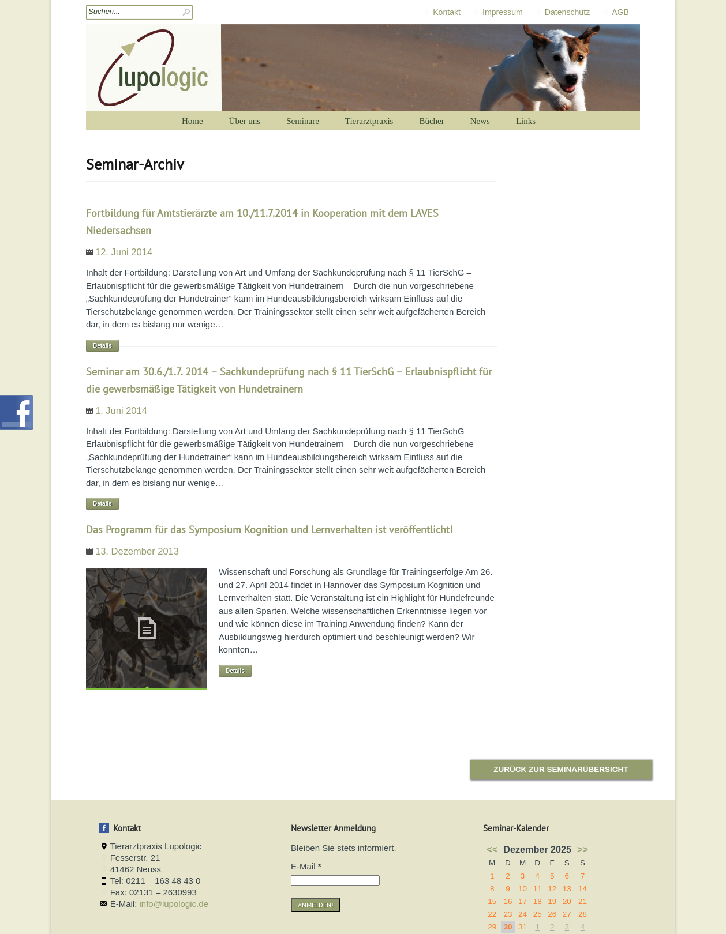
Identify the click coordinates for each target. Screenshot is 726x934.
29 (492, 926)
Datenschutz (567, 12)
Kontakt (447, 12)
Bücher (431, 121)
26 (552, 914)
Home (192, 121)
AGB (620, 12)
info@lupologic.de (174, 904)
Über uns (245, 121)
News (480, 121)
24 (522, 914)
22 (492, 914)
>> (582, 849)
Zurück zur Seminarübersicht (560, 769)
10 (522, 888)
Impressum (502, 12)
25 (537, 914)
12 (552, 888)
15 (492, 901)
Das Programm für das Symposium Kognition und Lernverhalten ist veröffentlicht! (269, 529)
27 (567, 914)
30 (507, 926)
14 (582, 888)
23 (507, 914)
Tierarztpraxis (369, 121)
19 (552, 901)
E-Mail (306, 866)
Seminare (302, 121)
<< (492, 849)
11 (537, 888)
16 (507, 901)
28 (582, 914)
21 (582, 901)
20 (567, 901)
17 (522, 901)
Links (526, 121)
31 (522, 926)
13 (567, 888)
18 (537, 901)
